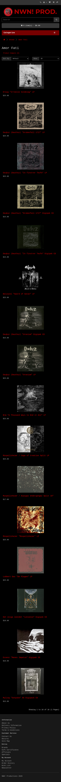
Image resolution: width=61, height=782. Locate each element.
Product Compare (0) (11, 53)
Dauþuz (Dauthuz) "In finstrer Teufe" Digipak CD (29, 254)
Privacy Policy (9, 728)
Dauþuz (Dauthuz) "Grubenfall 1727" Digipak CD (28, 213)
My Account (7, 761)
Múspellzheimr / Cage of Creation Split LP (26, 456)
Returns (5, 739)
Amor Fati (23, 40)
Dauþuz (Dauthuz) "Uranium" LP (19, 375)
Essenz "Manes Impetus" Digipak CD (21, 657)
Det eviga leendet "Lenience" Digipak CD (25, 617)
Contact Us (7, 736)
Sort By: (6, 58)
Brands (5, 747)
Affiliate (6, 752)
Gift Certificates (10, 750)
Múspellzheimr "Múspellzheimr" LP (21, 536)
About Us (6, 723)
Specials (6, 754)
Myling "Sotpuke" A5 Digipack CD (20, 698)
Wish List (6, 765)
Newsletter (7, 768)
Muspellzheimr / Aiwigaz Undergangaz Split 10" (28, 496)
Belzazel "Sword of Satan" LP (18, 294)
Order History (8, 763)
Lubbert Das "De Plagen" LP (17, 577)
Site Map (6, 741)
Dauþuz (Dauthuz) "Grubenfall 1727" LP (24, 132)
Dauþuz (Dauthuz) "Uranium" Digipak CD (24, 334)
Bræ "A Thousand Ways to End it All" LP (24, 415)
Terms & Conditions (10, 730)
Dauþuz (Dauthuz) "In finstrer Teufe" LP (25, 173)
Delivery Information (11, 725)
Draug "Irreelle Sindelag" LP (18, 92)
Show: (36, 58)
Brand (11, 40)
